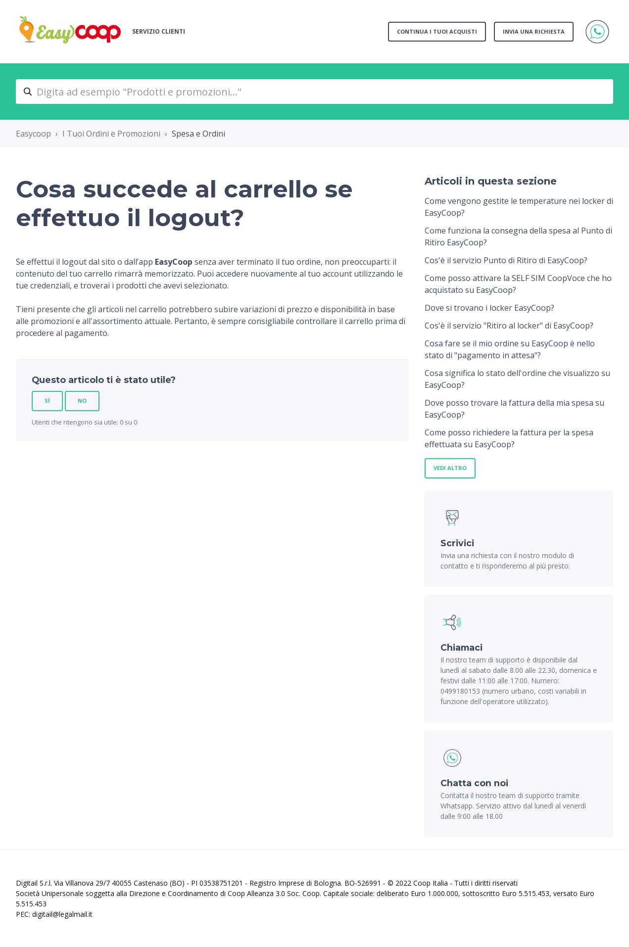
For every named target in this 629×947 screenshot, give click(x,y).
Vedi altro (450, 468)
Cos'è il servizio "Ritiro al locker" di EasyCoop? (509, 325)
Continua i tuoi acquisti (437, 31)
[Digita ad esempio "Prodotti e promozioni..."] (314, 91)
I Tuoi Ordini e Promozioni (111, 133)
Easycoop (33, 133)
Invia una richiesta (534, 31)
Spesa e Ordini (198, 133)
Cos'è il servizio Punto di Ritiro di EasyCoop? (506, 260)
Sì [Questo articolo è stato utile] (47, 400)
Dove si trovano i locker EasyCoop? (489, 307)
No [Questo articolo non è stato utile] (82, 400)
